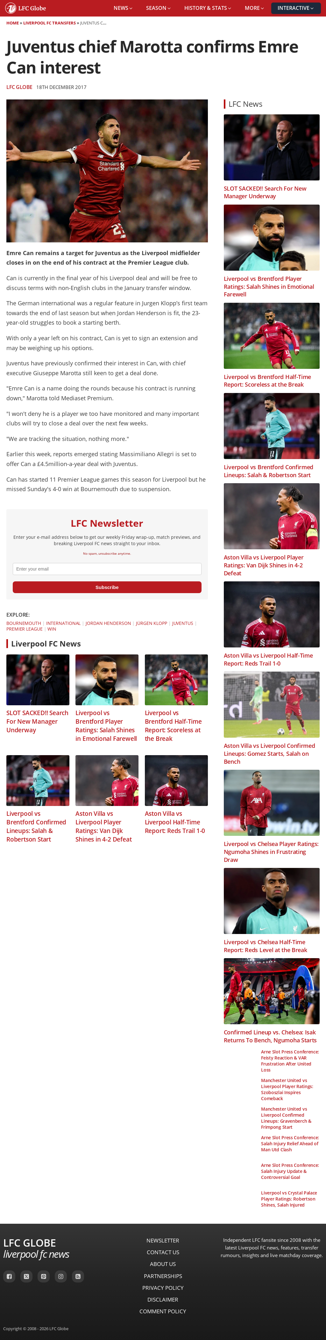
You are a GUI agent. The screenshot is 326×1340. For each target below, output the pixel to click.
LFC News (245, 103)
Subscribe (107, 587)
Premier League (24, 629)
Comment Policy (162, 1311)
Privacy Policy (163, 1287)
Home (12, 23)
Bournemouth (23, 623)
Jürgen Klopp (151, 623)
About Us (163, 1264)
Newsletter (162, 1240)
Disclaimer (162, 1299)
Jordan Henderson (108, 623)
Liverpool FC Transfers (49, 23)
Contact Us (163, 1252)
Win (51, 629)
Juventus (182, 623)
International (63, 623)
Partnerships (163, 1276)
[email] (107, 569)
